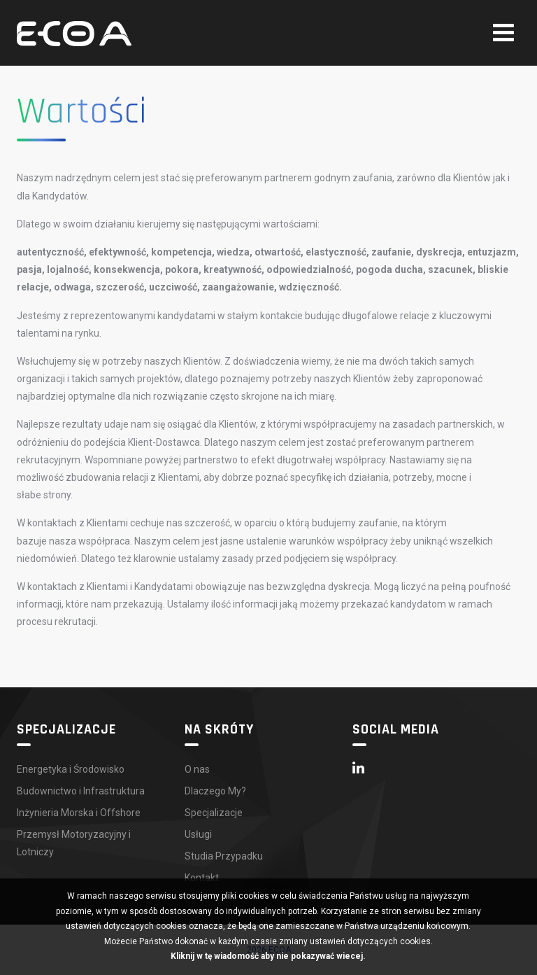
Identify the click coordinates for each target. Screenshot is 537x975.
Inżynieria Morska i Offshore (79, 812)
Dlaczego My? (215, 791)
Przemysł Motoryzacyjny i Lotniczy (74, 843)
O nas (197, 769)
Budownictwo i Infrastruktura (81, 791)
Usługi (198, 834)
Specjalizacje (214, 812)
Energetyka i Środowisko (70, 769)
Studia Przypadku (224, 856)
